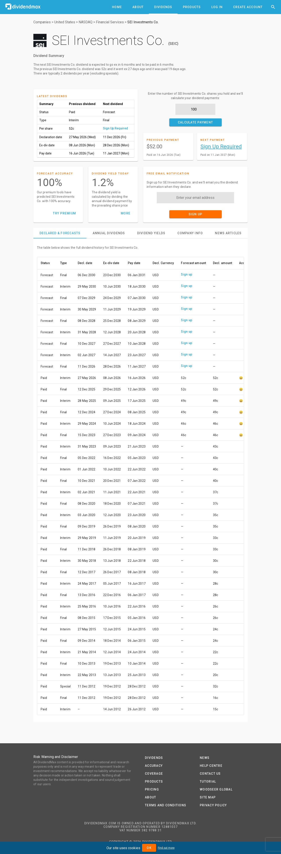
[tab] (117, 7)
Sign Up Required (115, 128)
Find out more (166, 847)
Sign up (186, 274)
